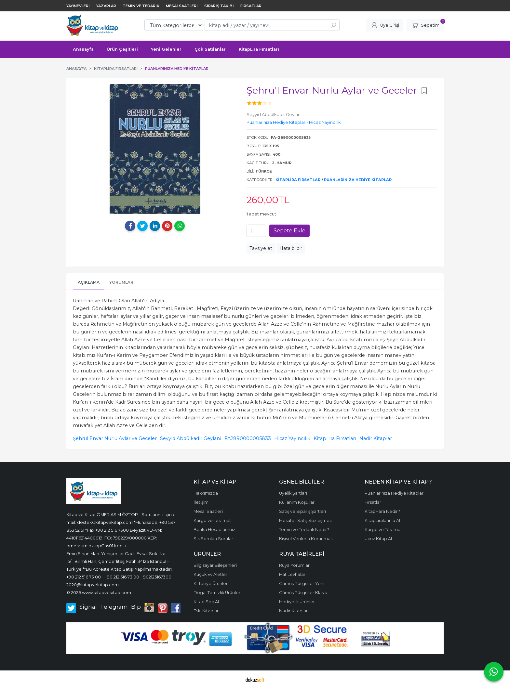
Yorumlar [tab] (121, 282)
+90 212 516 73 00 (83, 576)
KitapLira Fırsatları (298, 179)
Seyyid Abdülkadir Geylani (190, 438)
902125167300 (157, 576)
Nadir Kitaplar (375, 438)
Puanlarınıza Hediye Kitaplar (358, 179)
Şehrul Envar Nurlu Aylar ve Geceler (115, 438)
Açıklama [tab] (89, 282)
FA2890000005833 (247, 438)
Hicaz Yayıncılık (292, 438)
